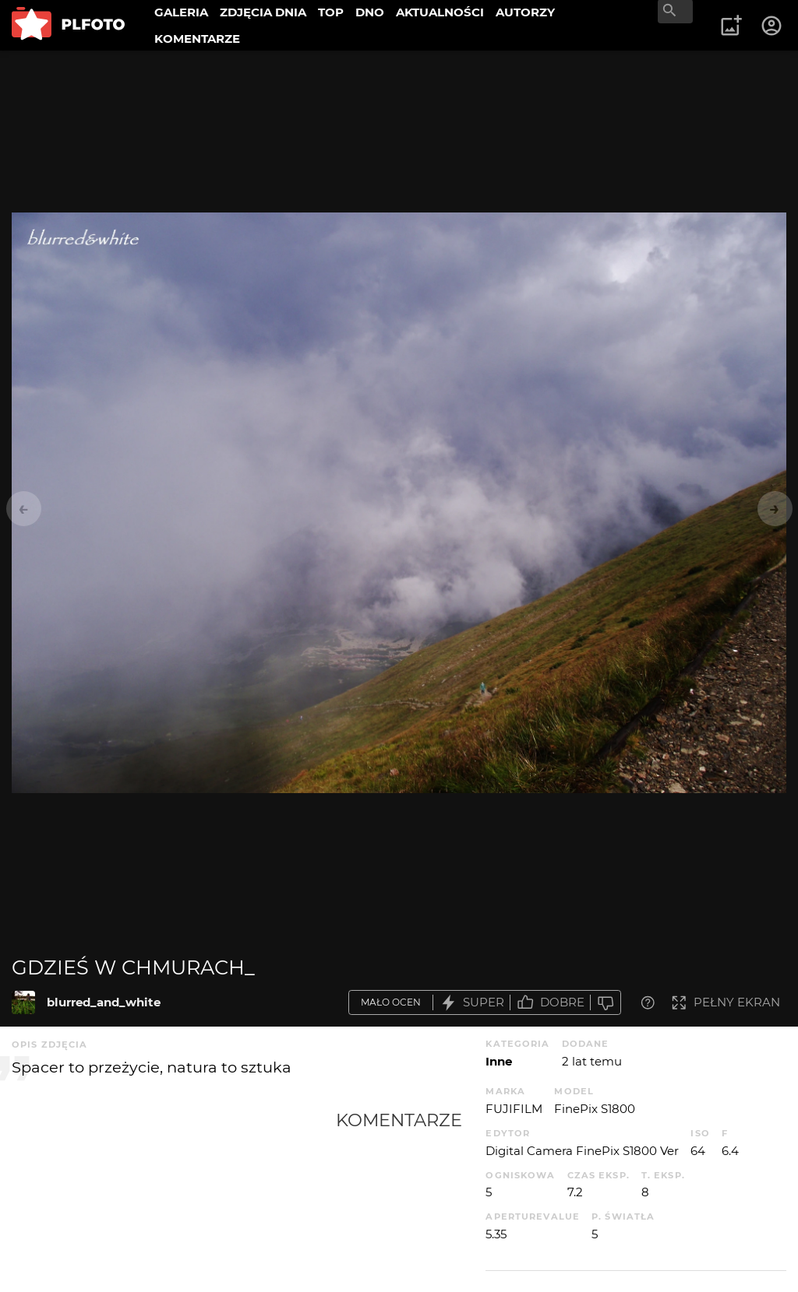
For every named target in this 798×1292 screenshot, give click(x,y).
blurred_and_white (104, 1002)
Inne (499, 1061)
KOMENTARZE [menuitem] (197, 38)
